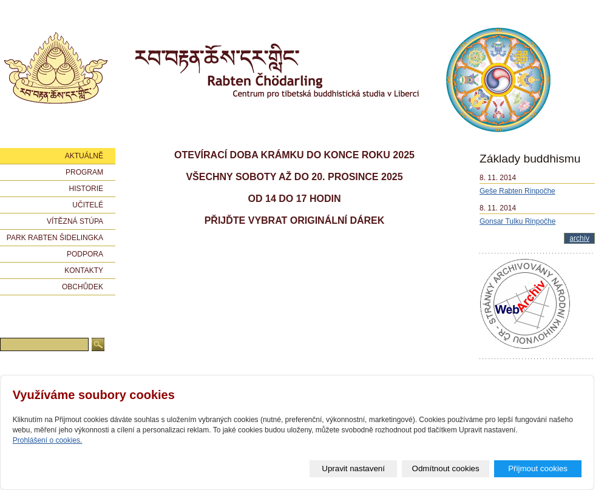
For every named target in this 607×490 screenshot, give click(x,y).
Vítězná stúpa (75, 221)
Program (84, 172)
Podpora (85, 254)
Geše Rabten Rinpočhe (517, 191)
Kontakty (83, 270)
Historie (86, 188)
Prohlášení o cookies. (48, 440)
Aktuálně (84, 156)
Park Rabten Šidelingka (55, 237)
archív (579, 238)
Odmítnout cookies (446, 468)
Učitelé (87, 205)
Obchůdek (82, 287)
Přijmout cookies (538, 468)
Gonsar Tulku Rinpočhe (517, 221)
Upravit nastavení (353, 468)
